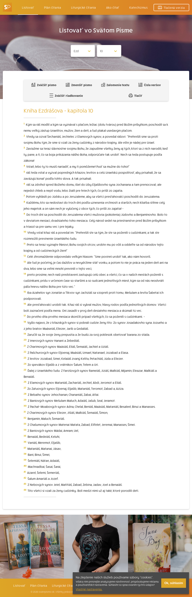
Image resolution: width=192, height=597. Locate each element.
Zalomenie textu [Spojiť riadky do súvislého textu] (115, 85)
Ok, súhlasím (173, 583)
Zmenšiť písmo (79, 85)
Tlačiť (135, 95)
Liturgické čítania (83, 7)
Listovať (28, 7)
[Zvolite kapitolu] (109, 51)
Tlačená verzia (171, 7)
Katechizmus (138, 7)
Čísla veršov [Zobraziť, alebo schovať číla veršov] (149, 85)
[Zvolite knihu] (83, 51)
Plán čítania (38, 585)
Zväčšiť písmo (43, 85)
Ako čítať (112, 7)
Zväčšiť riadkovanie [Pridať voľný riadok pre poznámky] (66, 95)
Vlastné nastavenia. (89, 589)
